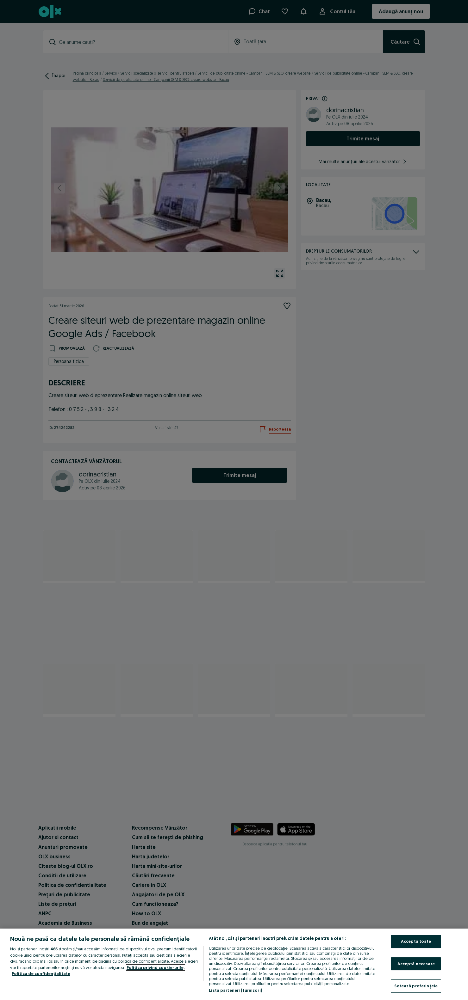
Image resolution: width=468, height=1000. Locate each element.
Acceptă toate (416, 941)
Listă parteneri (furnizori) (235, 990)
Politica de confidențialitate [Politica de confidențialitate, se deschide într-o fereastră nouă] (41, 973)
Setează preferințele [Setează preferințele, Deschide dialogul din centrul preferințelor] (416, 985)
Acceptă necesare (416, 963)
